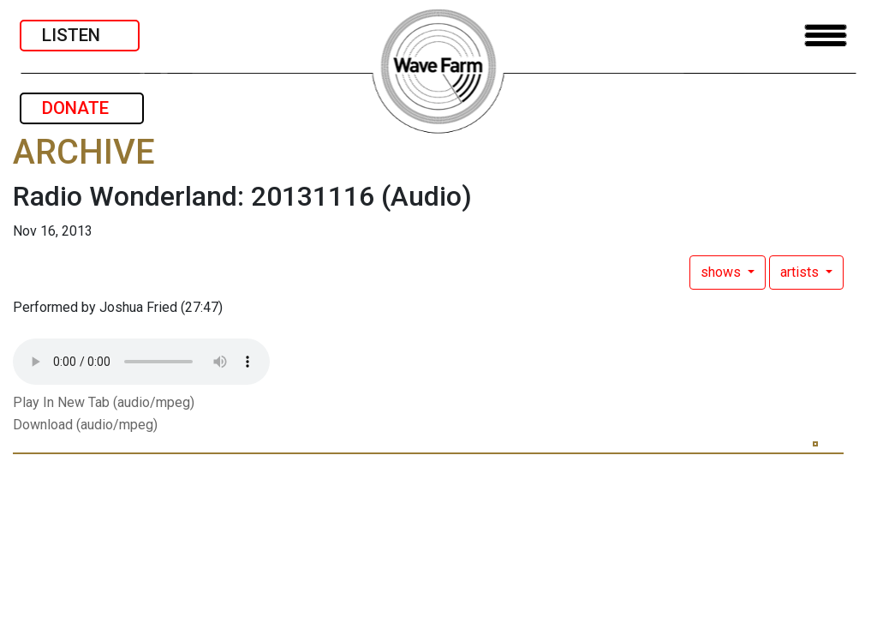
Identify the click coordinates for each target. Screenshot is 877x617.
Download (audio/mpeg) (85, 424)
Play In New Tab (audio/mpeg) (103, 402)
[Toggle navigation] (825, 36)
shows (722, 272)
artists (801, 272)
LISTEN (79, 35)
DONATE (82, 108)
